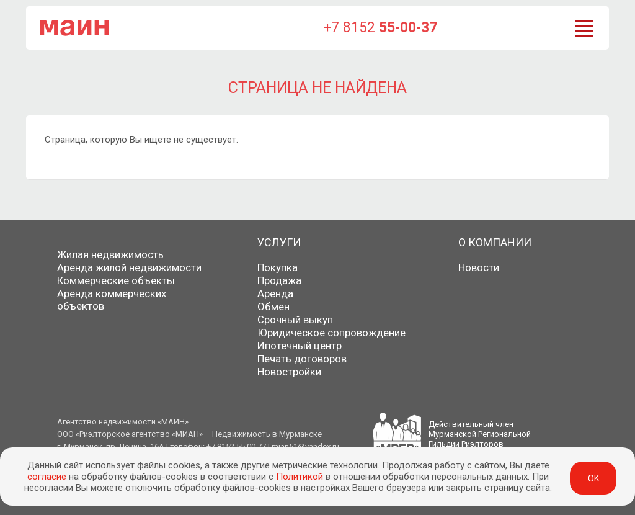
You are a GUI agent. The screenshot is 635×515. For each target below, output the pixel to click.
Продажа (279, 280)
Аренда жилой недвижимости (129, 267)
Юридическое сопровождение (331, 332)
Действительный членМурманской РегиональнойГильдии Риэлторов (480, 434)
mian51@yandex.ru (305, 446)
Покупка (277, 267)
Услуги (279, 242)
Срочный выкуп (295, 319)
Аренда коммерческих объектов (111, 299)
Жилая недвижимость (110, 254)
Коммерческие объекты (116, 280)
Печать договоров (302, 358)
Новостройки (289, 371)
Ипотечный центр (299, 345)
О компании (494, 242)
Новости (478, 267)
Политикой (299, 476)
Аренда (275, 293)
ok (593, 478)
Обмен (273, 306)
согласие (46, 476)
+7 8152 (380, 27)
